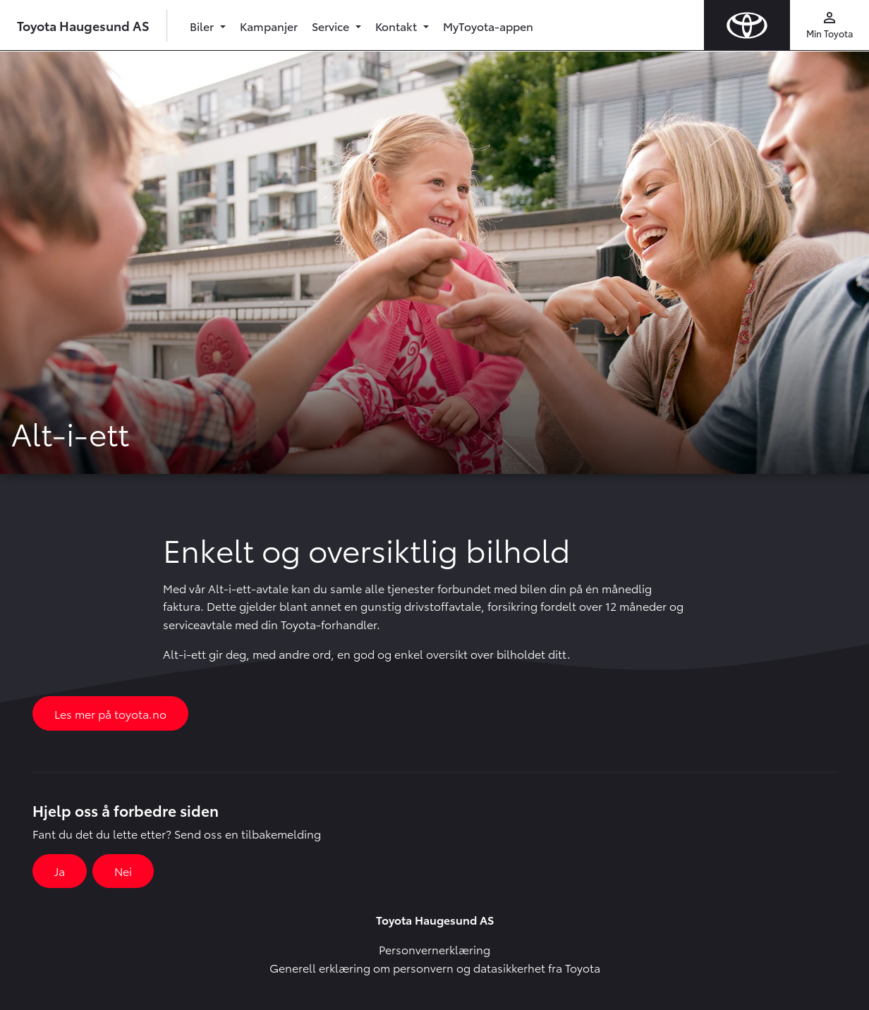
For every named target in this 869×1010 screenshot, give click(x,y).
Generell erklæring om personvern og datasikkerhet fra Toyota (434, 967)
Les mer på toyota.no (110, 713)
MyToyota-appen (488, 26)
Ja (59, 871)
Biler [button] (203, 26)
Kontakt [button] (397, 26)
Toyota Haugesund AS (83, 25)
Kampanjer (269, 26)
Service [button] (332, 26)
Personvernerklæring (434, 949)
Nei (123, 871)
